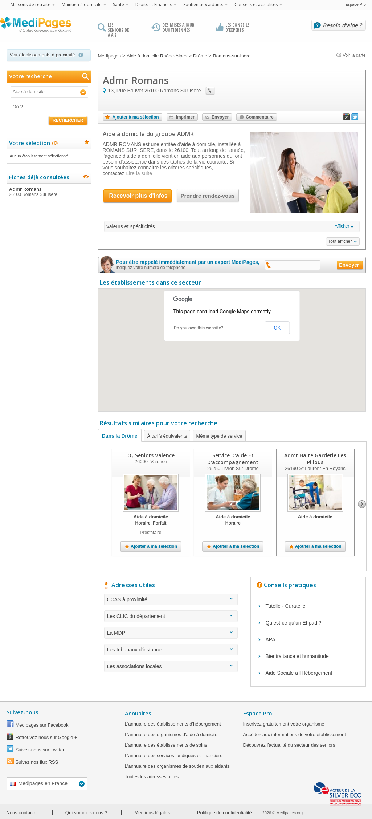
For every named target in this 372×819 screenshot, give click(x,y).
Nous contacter (22, 812)
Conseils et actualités (256, 4)
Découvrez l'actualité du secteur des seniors (289, 745)
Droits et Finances (153, 4)
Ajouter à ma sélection (136, 117)
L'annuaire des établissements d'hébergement (173, 724)
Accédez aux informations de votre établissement (294, 734)
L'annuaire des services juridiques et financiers (173, 755)
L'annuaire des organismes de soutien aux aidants (177, 766)
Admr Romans (48, 191)
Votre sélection (32, 142)
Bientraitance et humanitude (297, 656)
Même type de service (219, 436)
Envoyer (220, 117)
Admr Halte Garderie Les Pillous (315, 459)
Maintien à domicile (82, 4)
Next (362, 504)
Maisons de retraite (30, 4)
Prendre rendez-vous (208, 196)
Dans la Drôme (120, 436)
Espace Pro (355, 4)
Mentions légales (152, 812)
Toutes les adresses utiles (152, 776)
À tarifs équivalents (167, 436)
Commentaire (260, 117)
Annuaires (138, 713)
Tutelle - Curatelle (286, 606)
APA (270, 639)
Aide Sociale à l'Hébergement (299, 673)
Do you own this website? (198, 327)
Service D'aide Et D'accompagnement (232, 459)
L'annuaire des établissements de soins (166, 745)
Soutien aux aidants (203, 4)
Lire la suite (139, 173)
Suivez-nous (22, 712)
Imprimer (185, 117)
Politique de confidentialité (224, 812)
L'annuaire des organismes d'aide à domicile (171, 734)
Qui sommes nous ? (86, 812)
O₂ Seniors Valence (150, 455)
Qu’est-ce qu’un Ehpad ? (294, 623)
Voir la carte (351, 55)
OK (277, 328)
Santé (118, 4)
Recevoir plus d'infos (138, 196)
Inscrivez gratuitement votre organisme (283, 724)
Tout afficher (340, 241)
